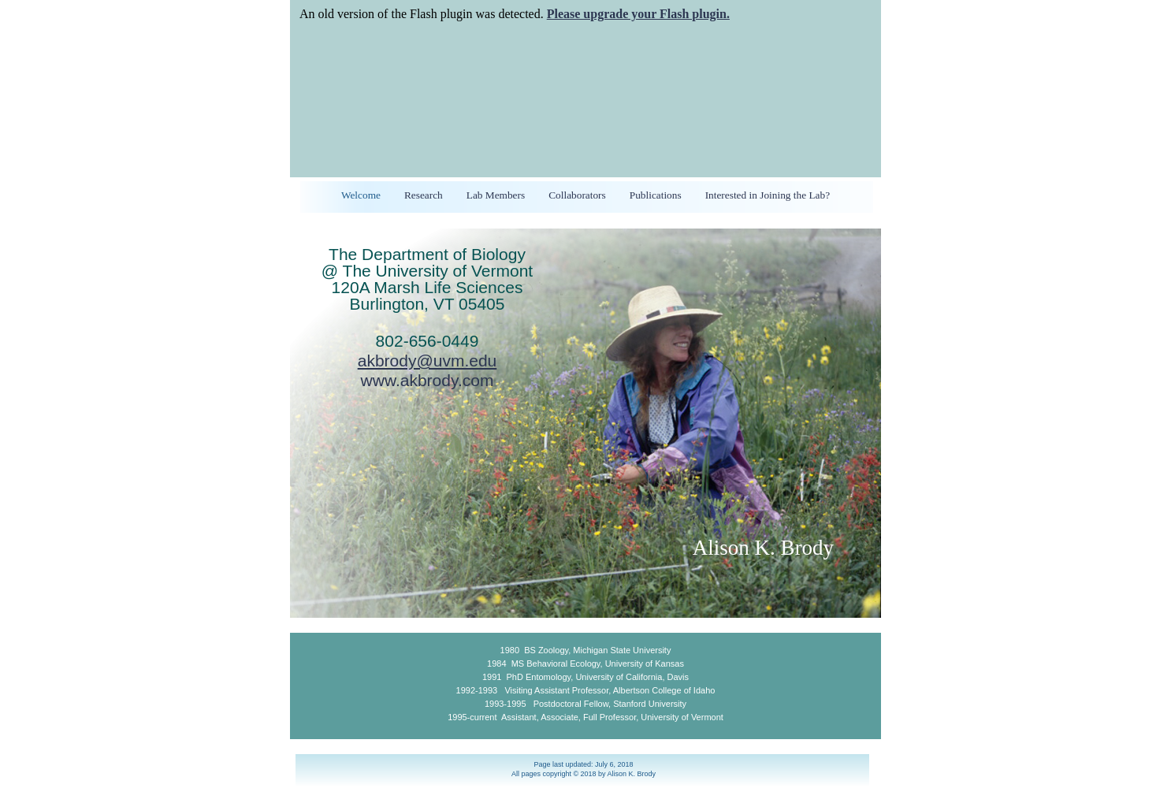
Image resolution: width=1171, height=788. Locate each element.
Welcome (361, 195)
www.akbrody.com (427, 380)
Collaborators (577, 195)
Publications (656, 195)
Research (423, 195)
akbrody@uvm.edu (427, 360)
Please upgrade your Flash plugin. (638, 13)
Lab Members (496, 195)
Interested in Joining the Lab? (767, 195)
